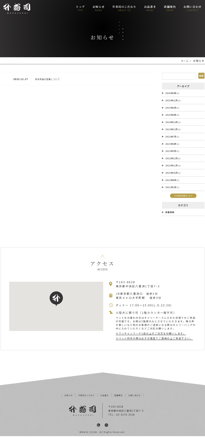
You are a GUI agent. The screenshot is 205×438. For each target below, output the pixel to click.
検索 (200, 76)
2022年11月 (171, 165)
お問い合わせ (140, 397)
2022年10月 (171, 172)
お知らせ (62, 397)
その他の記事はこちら (183, 196)
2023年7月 (170, 136)
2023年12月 (171, 129)
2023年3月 (170, 151)
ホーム (184, 60)
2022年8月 (170, 179)
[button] (56, 300)
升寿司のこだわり (83, 397)
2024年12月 (171, 121)
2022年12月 (171, 158)
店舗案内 (121, 397)
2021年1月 (170, 187)
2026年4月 (170, 93)
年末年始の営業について (49, 79)
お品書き (105, 397)
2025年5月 (170, 107)
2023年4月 (170, 143)
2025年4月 (170, 114)
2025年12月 (171, 100)
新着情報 (169, 213)
